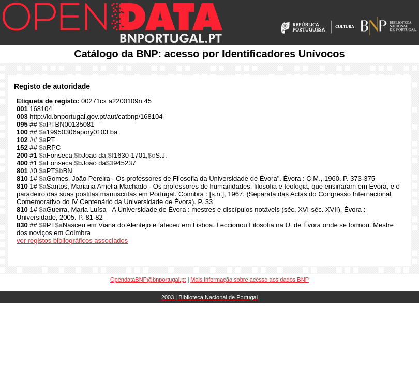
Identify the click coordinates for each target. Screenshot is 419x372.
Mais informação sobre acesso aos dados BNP (249, 279)
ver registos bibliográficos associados (72, 240)
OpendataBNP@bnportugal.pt (148, 279)
